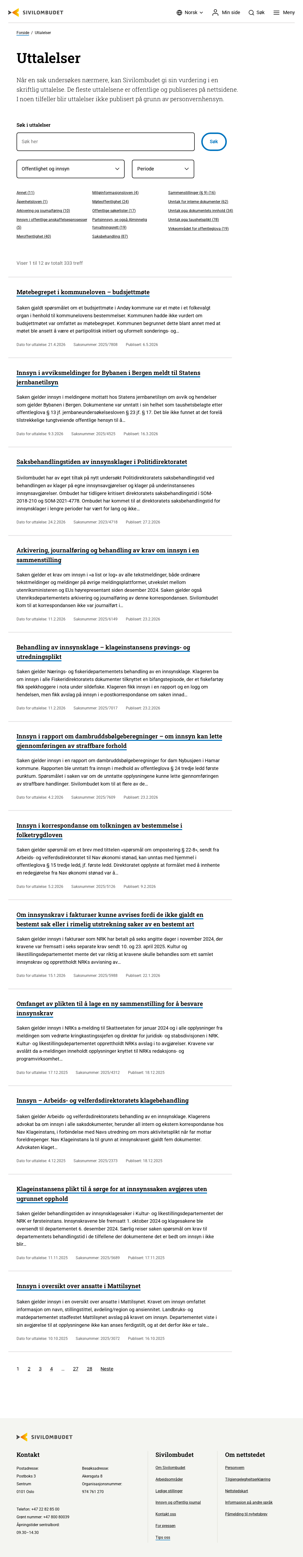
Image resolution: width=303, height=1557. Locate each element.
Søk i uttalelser (34, 125)
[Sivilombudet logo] (35, 12)
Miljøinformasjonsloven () (115, 192)
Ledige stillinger (169, 1491)
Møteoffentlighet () (110, 201)
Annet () (26, 192)
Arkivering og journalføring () (43, 210)
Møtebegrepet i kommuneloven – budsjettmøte (83, 292)
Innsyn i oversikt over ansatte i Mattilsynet (79, 1286)
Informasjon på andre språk (249, 1502)
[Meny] (284, 12)
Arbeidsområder (169, 1479)
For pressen (165, 1525)
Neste (107, 1369)
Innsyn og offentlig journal (178, 1502)
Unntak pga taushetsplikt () (193, 219)
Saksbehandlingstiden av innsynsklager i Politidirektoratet (102, 462)
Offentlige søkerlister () (114, 210)
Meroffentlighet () (34, 236)
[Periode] (163, 168)
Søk (214, 141)
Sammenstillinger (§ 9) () (192, 192)
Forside (23, 32)
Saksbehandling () (110, 236)
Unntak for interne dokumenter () (198, 201)
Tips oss (163, 1537)
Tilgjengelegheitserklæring (247, 1479)
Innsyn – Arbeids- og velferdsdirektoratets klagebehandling (103, 1100)
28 (89, 1369)
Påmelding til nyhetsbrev (246, 1514)
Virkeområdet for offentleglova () (198, 228)
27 (75, 1369)
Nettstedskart (236, 1491)
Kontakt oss (166, 1514)
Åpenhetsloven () (32, 201)
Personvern (234, 1467)
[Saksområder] (70, 168)
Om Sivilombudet (170, 1467)
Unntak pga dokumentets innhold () (200, 210)
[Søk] (257, 12)
